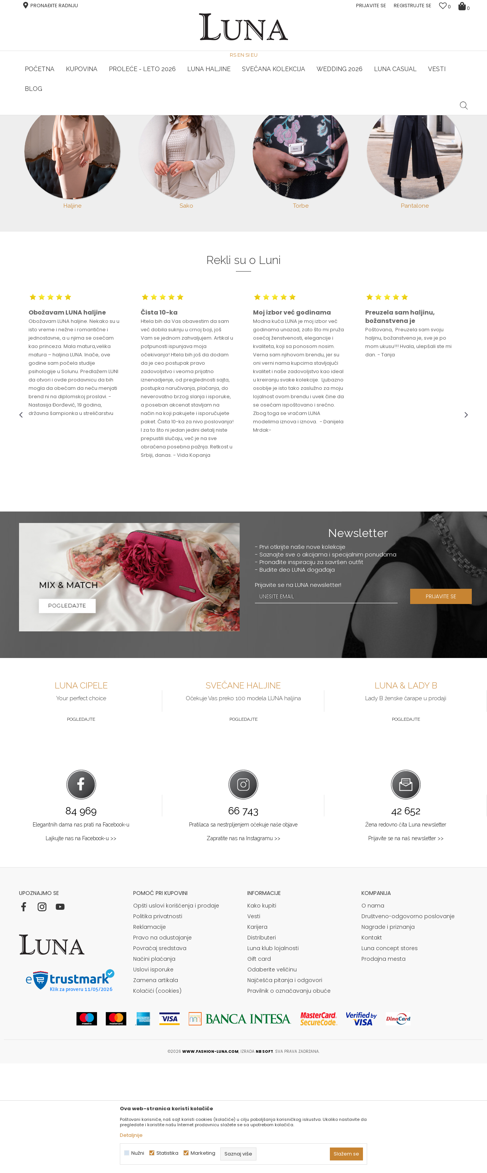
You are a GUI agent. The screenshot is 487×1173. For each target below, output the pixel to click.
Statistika (167, 1153)
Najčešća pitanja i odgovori (284, 1090)
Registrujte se (412, 5)
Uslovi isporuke (153, 1079)
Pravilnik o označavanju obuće (289, 1100)
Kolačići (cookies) (157, 1100)
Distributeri (261, 1047)
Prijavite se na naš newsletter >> (406, 948)
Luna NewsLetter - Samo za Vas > (245, 115)
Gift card (259, 1068)
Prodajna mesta (383, 1068)
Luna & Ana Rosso (393, 115)
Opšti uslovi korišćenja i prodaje (176, 1015)
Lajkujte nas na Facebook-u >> (81, 948)
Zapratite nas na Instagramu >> (243, 948)
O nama (372, 1015)
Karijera (257, 1036)
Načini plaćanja (154, 1068)
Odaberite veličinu (272, 1079)
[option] (94, 116)
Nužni (137, 1153)
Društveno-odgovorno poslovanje (408, 1026)
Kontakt (371, 1047)
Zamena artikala (155, 1090)
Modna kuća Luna (40, 125)
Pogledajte (81, 828)
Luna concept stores (389, 1058)
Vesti (253, 1026)
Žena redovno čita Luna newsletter (405, 934)
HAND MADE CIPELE (94, 115)
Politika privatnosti (157, 1026)
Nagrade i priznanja (388, 1036)
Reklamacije (149, 1036)
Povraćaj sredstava (159, 1058)
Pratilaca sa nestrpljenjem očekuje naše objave (243, 934)
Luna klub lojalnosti (273, 1058)
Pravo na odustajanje (162, 1047)
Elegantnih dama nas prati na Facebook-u (81, 934)
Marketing (203, 1153)
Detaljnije (131, 1135)
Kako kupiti (261, 1015)
